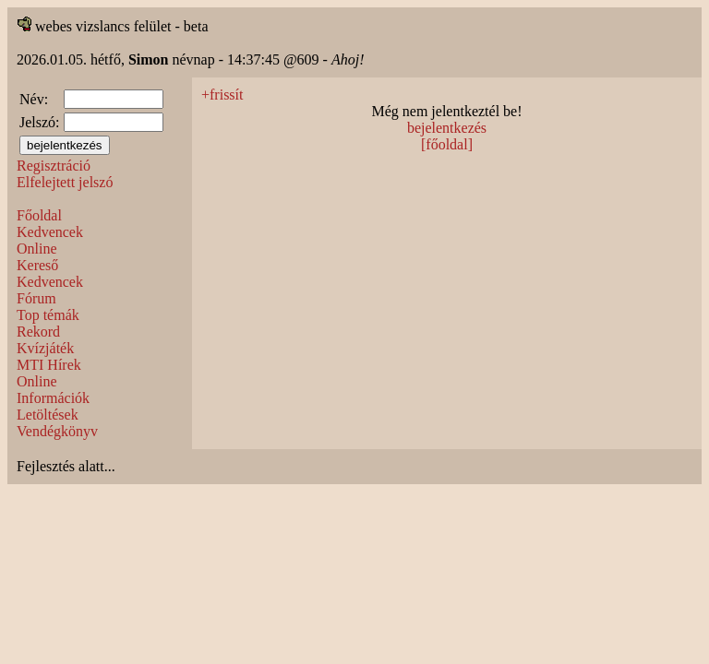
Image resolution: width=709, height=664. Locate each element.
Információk (53, 398)
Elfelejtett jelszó (65, 182)
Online (37, 248)
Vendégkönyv (57, 431)
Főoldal (39, 215)
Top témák (48, 315)
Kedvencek (50, 232)
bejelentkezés (447, 128)
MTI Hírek (49, 365)
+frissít (222, 94)
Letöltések (47, 414)
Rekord (38, 331)
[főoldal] (447, 144)
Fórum (36, 298)
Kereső (37, 265)
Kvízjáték (45, 348)
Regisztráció (53, 165)
